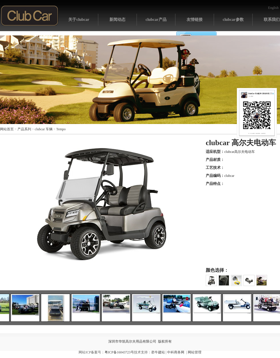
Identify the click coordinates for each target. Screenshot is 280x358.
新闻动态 (117, 19)
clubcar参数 (233, 19)
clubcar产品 (155, 19)
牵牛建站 (158, 352)
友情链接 (195, 19)
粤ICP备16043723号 (119, 352)
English (273, 8)
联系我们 (272, 19)
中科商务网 (175, 352)
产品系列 (24, 129)
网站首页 (29, 15)
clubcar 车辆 (44, 129)
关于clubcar (78, 19)
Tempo (61, 129)
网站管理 (194, 352)
